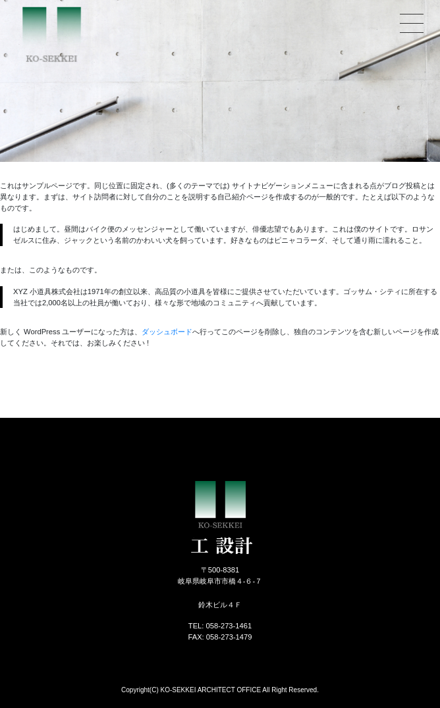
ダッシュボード (167, 332)
